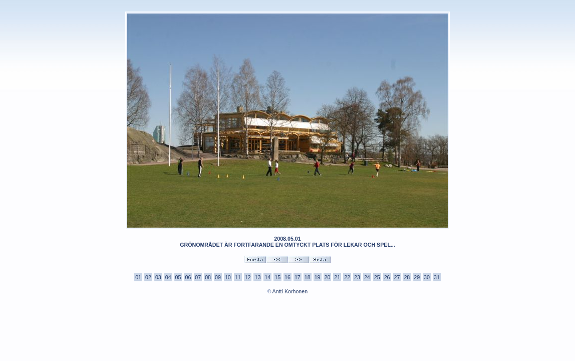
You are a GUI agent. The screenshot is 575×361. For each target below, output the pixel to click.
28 (407, 277)
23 (357, 277)
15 (277, 277)
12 (248, 277)
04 (168, 277)
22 (347, 277)
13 (257, 277)
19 (318, 277)
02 (148, 277)
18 (308, 277)
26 (387, 277)
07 (198, 277)
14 (267, 277)
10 (228, 277)
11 (238, 277)
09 (218, 277)
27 (397, 277)
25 (377, 277)
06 (188, 277)
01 (138, 277)
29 (417, 277)
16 (287, 277)
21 (337, 277)
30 (427, 277)
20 (328, 277)
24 (367, 277)
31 (437, 277)
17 (298, 277)
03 (158, 277)
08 (208, 277)
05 (178, 277)
